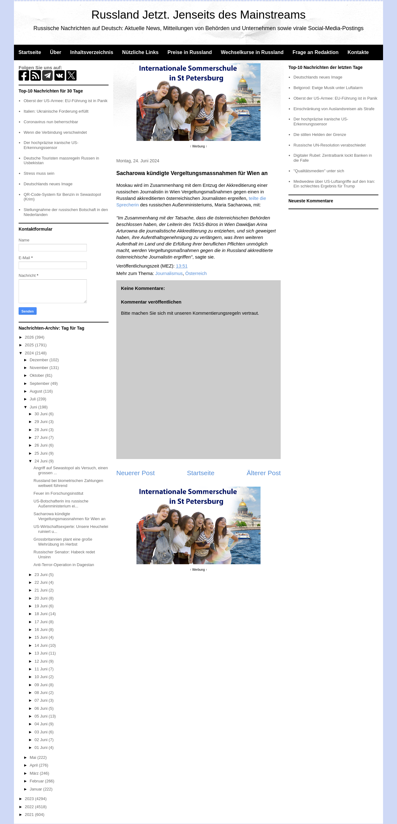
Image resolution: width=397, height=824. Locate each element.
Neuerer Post (135, 472)
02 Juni (41, 739)
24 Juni (41, 461)
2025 (30, 345)
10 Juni (41, 676)
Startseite (29, 52)
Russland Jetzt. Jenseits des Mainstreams (198, 14)
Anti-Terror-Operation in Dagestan (63, 564)
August (36, 391)
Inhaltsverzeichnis (91, 52)
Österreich (196, 273)
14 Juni (41, 645)
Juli (33, 399)
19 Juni (41, 606)
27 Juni (41, 437)
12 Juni (41, 661)
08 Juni (41, 692)
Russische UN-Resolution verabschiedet (329, 145)
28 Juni (41, 429)
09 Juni (41, 684)
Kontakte (357, 52)
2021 (30, 814)
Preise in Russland (189, 52)
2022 (30, 806)
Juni (34, 407)
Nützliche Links (140, 52)
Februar (37, 781)
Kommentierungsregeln (217, 313)
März (35, 773)
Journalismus (169, 273)
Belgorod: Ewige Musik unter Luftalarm (328, 87)
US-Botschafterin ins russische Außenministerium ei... (60, 503)
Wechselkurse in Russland (252, 52)
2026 (30, 337)
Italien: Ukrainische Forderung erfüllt (56, 111)
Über (55, 52)
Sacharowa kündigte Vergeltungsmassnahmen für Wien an (69, 516)
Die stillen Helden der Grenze (319, 134)
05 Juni (41, 716)
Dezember (40, 360)
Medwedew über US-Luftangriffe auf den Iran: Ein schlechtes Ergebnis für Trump (334, 184)
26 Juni (41, 445)
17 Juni (41, 621)
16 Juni (41, 629)
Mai (34, 757)
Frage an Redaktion (315, 52)
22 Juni (41, 582)
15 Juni (41, 637)
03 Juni (41, 732)
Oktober (37, 375)
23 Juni (41, 574)
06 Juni (41, 708)
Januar (36, 789)
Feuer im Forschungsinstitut (58, 493)
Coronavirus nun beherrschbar (51, 121)
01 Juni (41, 747)
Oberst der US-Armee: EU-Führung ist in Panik (65, 100)
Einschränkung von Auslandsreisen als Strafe (333, 108)
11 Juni (41, 669)
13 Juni (41, 653)
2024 (30, 353)
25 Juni (41, 453)
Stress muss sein (39, 173)
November (40, 367)
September (40, 383)
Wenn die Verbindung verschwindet (55, 132)
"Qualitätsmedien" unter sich (318, 171)
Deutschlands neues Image (48, 184)
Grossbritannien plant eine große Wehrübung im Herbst (62, 542)
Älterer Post (264, 472)
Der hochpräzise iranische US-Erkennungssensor (51, 145)
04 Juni (41, 724)
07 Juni (41, 700)
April (34, 765)
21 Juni (41, 590)
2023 (30, 798)
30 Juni (41, 414)
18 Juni (41, 613)
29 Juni (41, 421)
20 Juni (41, 598)
